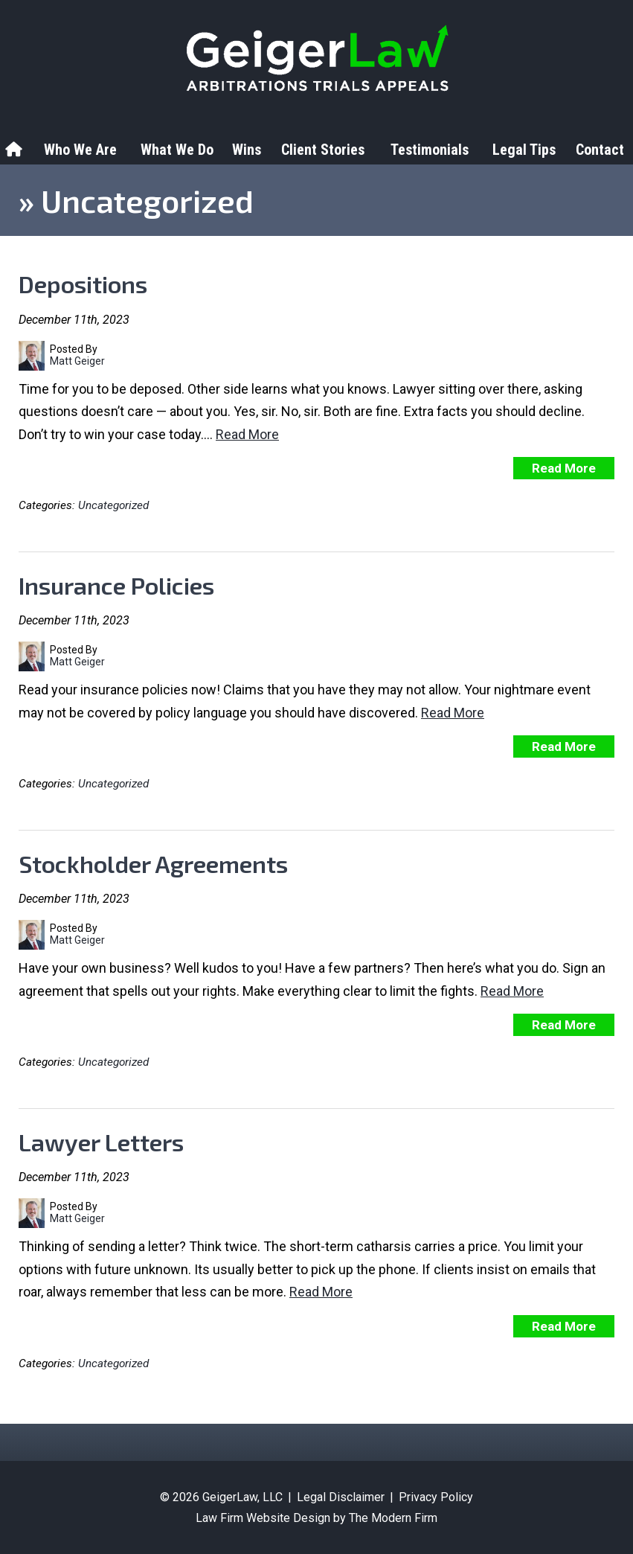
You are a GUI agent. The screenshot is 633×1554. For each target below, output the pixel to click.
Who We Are (80, 150)
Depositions (83, 283)
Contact (600, 150)
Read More (247, 434)
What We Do (177, 150)
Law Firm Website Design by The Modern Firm (316, 1518)
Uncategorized (113, 505)
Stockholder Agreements (153, 863)
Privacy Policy (436, 1497)
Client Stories (322, 150)
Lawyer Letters (101, 1142)
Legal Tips (524, 150)
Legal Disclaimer (341, 1497)
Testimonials (430, 150)
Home (16, 149)
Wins (246, 150)
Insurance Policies (116, 585)
